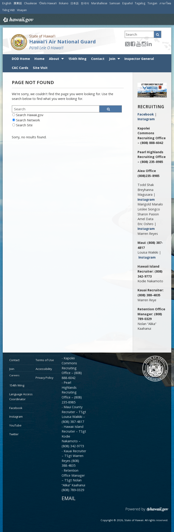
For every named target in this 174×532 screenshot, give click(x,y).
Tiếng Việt (8, 10)
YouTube (15, 425)
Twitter (14, 434)
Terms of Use (45, 360)
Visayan (22, 10)
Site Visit (40, 68)
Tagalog (140, 3)
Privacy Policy (44, 378)
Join (112, 58)
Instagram (146, 119)
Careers (14, 375)
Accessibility (44, 369)
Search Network (28, 120)
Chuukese (30, 3)
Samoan (114, 3)
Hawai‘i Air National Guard (62, 41)
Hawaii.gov (17, 19)
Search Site (24, 125)
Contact (97, 58)
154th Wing (77, 58)
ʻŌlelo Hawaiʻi (48, 3)
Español (127, 3)
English (6, 3)
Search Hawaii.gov (29, 115)
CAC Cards (20, 68)
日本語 (74, 3)
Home (39, 58)
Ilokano (63, 3)
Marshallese (99, 3)
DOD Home (21, 58)
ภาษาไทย (165, 3)
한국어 (85, 3)
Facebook (146, 114)
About (54, 58)
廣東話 (18, 3)
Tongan (152, 3)
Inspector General (139, 58)
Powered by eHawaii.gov (147, 511)
